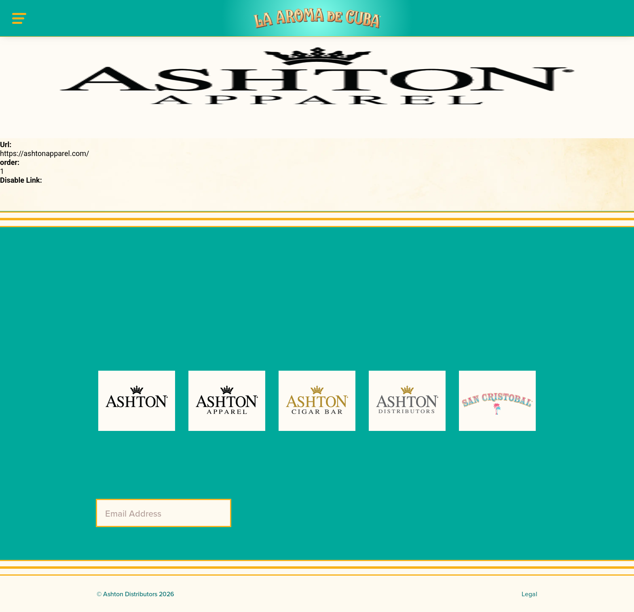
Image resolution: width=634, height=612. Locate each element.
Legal (529, 594)
